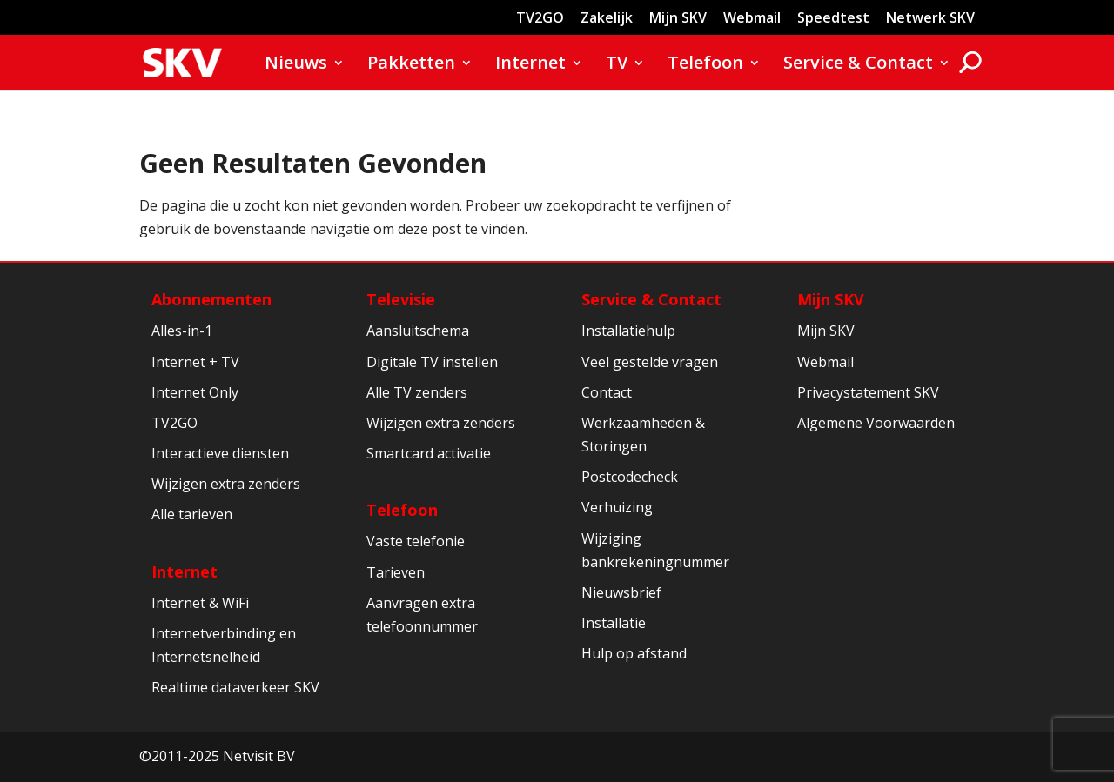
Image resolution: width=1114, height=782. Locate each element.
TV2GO (540, 18)
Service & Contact (858, 65)
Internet (530, 65)
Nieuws (296, 65)
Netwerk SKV (930, 18)
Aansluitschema (417, 330)
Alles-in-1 (181, 330)
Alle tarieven (191, 514)
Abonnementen (211, 299)
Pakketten (411, 65)
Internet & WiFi (200, 602)
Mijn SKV (678, 18)
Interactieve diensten (220, 453)
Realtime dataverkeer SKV (235, 687)
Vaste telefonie (415, 541)
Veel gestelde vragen (649, 361)
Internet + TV (195, 361)
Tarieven (395, 572)
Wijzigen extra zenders (225, 483)
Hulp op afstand (634, 653)
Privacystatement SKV (868, 392)
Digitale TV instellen (432, 361)
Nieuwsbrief (621, 592)
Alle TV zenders (416, 392)
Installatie (613, 622)
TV (616, 65)
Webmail (752, 18)
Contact (606, 392)
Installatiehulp (628, 330)
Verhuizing (617, 507)
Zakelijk (606, 18)
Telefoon (705, 65)
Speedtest (833, 18)
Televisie (400, 299)
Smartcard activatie (428, 453)
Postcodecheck (629, 476)
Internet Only (194, 392)
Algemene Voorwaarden (876, 422)
